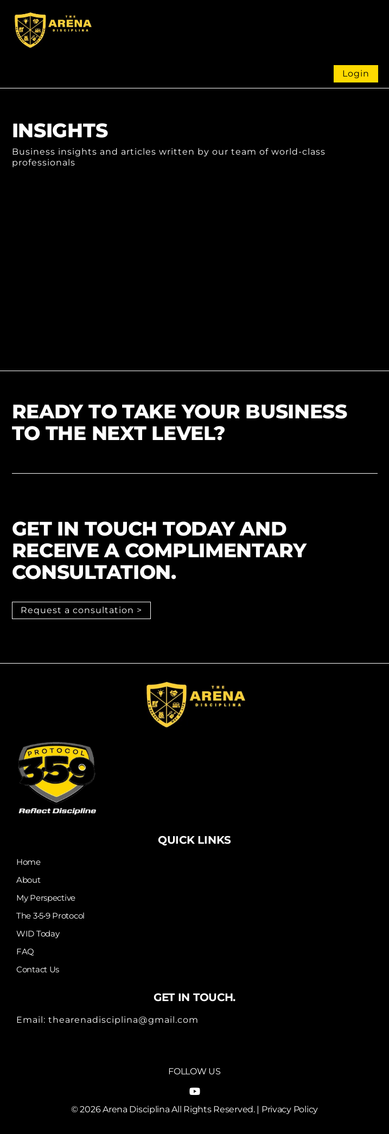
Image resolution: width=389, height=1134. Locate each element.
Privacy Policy (290, 1109)
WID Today (37, 934)
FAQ (25, 952)
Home (28, 862)
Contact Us (37, 969)
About (28, 880)
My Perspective (45, 898)
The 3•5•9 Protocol (50, 916)
